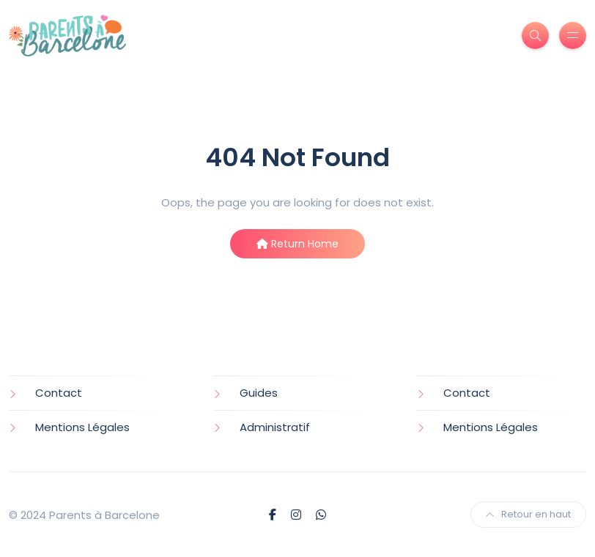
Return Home (297, 243)
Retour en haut (528, 514)
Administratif (275, 427)
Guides (259, 392)
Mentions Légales (82, 427)
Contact (58, 392)
